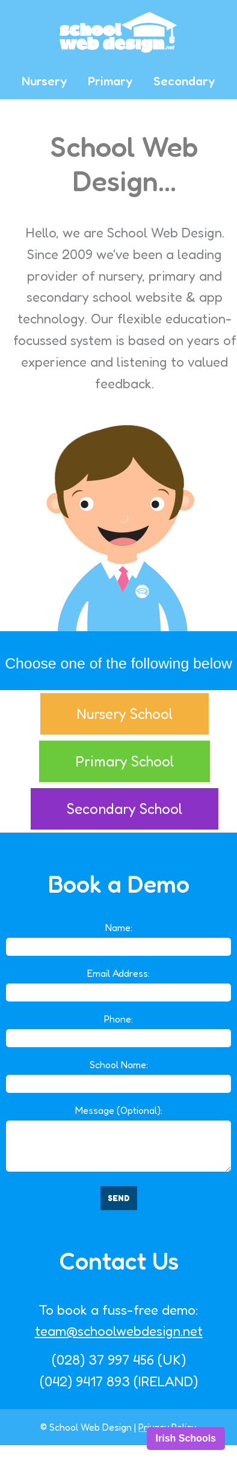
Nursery (44, 80)
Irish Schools (186, 1438)
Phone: (118, 1019)
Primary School (124, 761)
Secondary (184, 80)
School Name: (119, 1065)
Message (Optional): (118, 1110)
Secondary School (124, 809)
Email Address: (118, 973)
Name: (118, 928)
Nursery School (124, 714)
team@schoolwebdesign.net (119, 1331)
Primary (110, 80)
